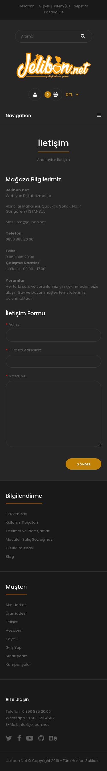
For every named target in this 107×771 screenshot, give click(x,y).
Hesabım (27, 6)
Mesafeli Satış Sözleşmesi (29, 539)
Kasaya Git (53, 12)
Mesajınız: (18, 376)
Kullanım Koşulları (22, 522)
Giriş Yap (14, 647)
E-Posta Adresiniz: (25, 350)
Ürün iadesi (16, 613)
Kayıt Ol (12, 639)
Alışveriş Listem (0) (54, 6)
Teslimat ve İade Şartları (28, 531)
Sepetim (81, 6)
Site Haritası (16, 605)
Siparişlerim (17, 656)
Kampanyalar (18, 664)
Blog (10, 556)
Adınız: (15, 324)
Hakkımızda (16, 514)
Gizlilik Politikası (20, 548)
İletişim (63, 159)
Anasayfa (46, 159)
